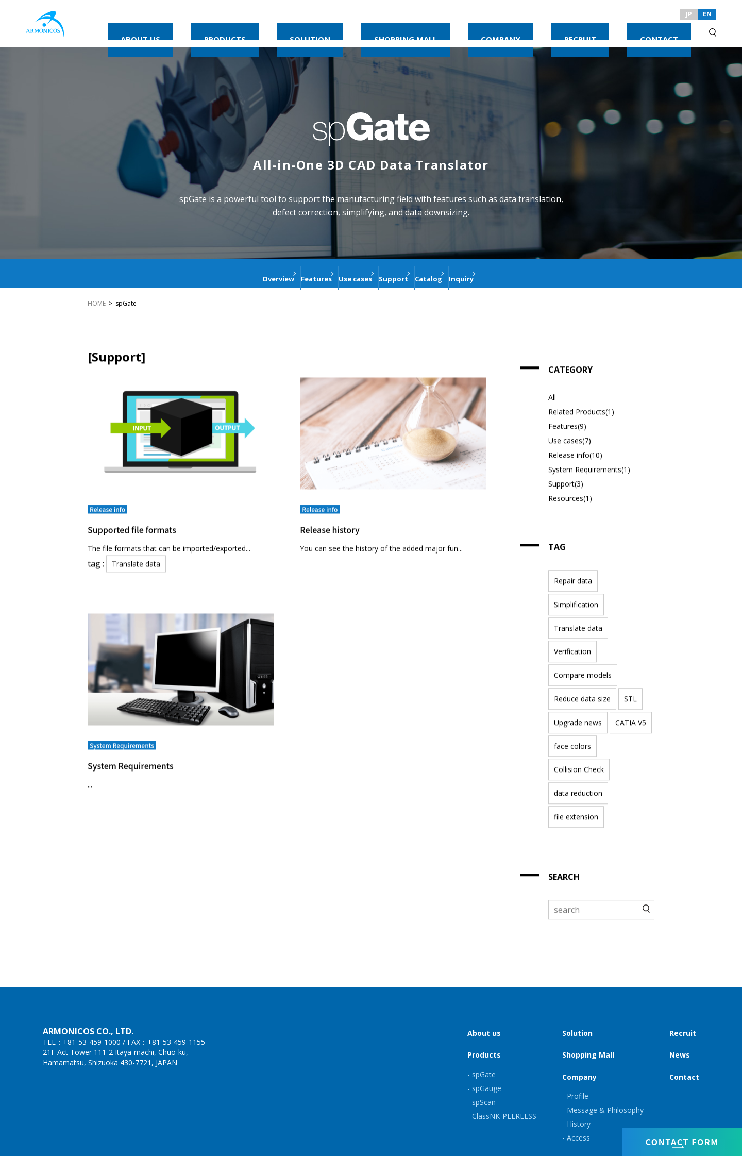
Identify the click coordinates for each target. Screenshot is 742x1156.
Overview (214, 273)
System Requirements (147, 745)
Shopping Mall (588, 1039)
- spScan (481, 1086)
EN (707, 14)
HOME (97, 303)
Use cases (344, 273)
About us (484, 1016)
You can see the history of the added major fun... (376, 541)
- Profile (575, 1079)
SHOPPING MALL (504, 30)
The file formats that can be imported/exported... (169, 541)
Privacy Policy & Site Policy (81, 1147)
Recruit (682, 1016)
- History (576, 1107)
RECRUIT (621, 30)
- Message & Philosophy (603, 1093)
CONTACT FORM (682, 1138)
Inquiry (524, 273)
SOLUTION (438, 30)
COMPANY (570, 30)
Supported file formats (148, 520)
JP (689, 14)
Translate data (132, 555)
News (679, 1039)
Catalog (467, 273)
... (90, 765)
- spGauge (484, 1072)
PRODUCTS (381, 30)
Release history (336, 520)
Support (407, 273)
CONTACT (673, 30)
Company (579, 1060)
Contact (684, 1060)
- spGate (481, 1058)
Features (279, 273)
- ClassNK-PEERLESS (501, 1099)
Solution (577, 1016)
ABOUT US (325, 30)
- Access (576, 1122)
